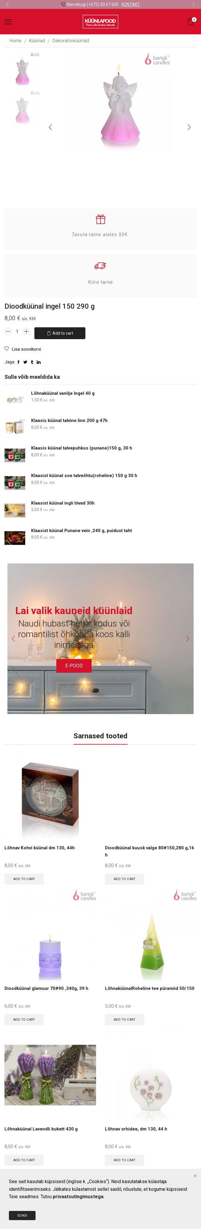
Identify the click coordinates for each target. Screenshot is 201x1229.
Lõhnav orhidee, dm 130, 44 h (137, 1128)
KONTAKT (131, 4)
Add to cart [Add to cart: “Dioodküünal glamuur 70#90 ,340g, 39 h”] (25, 1018)
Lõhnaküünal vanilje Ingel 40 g (64, 391)
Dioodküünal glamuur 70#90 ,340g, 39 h (47, 987)
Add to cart (62, 331)
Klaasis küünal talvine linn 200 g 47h (71, 418)
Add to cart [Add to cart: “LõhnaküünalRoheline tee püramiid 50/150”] (125, 1018)
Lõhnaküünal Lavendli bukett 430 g (43, 1128)
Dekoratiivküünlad (70, 41)
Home (15, 41)
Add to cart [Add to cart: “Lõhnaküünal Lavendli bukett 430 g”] (25, 1159)
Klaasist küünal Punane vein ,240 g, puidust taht (83, 528)
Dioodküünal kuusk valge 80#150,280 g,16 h (146, 849)
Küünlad (37, 41)
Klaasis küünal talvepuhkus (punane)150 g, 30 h (83, 446)
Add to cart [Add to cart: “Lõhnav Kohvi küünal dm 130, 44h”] (25, 877)
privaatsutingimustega (78, 1218)
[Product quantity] (17, 332)
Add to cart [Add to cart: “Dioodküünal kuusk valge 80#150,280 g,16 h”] (125, 877)
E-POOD (74, 663)
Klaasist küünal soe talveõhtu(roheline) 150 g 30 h (87, 473)
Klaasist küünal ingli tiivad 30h (64, 501)
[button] (7, 4)
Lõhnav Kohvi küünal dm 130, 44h (41, 846)
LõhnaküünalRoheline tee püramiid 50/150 (143, 990)
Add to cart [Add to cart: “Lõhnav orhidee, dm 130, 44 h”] (125, 1159)
